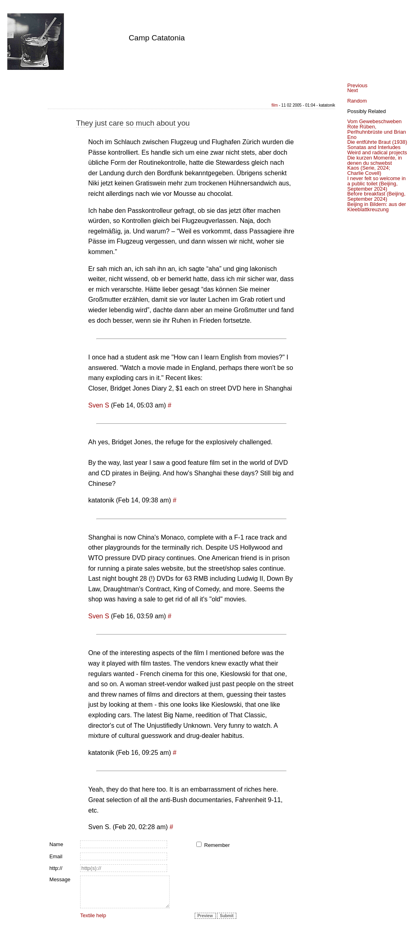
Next (352, 90)
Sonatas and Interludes (374, 147)
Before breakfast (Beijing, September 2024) (376, 196)
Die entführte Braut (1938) (377, 142)
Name (56, 844)
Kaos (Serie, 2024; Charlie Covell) (368, 170)
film (275, 105)
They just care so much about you (133, 123)
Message (59, 879)
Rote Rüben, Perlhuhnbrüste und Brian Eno (376, 132)
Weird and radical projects (377, 152)
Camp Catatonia (157, 38)
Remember (216, 845)
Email (55, 856)
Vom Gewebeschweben (374, 121)
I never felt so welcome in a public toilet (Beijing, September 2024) (376, 183)
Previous (357, 85)
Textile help (93, 915)
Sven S (98, 405)
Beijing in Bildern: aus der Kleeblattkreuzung (376, 206)
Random (357, 101)
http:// (55, 868)
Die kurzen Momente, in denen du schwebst (374, 160)
